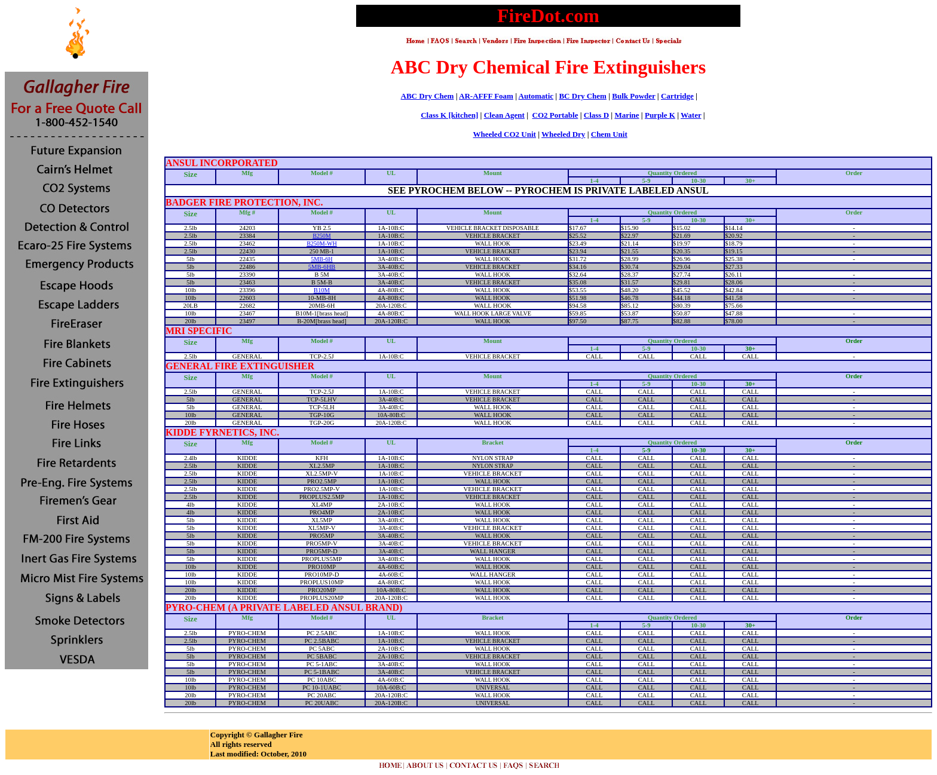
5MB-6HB (322, 267)
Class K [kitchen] (449, 115)
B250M (322, 235)
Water (691, 115)
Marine (626, 115)
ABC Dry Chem (427, 95)
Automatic (536, 95)
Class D (596, 115)
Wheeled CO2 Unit (504, 134)
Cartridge (677, 95)
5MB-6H (321, 259)
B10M (322, 290)
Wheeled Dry (563, 134)
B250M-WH (322, 243)
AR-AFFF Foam (486, 95)
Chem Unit (609, 134)
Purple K (660, 115)
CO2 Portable (555, 115)
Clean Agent (504, 115)
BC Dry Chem (582, 95)
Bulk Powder (633, 95)
